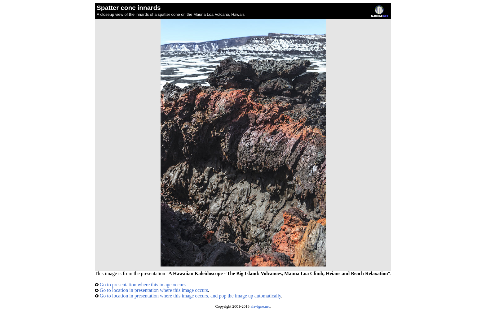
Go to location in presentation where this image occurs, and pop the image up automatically (188, 295)
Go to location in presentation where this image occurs (151, 290)
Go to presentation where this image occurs (140, 284)
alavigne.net (260, 306)
